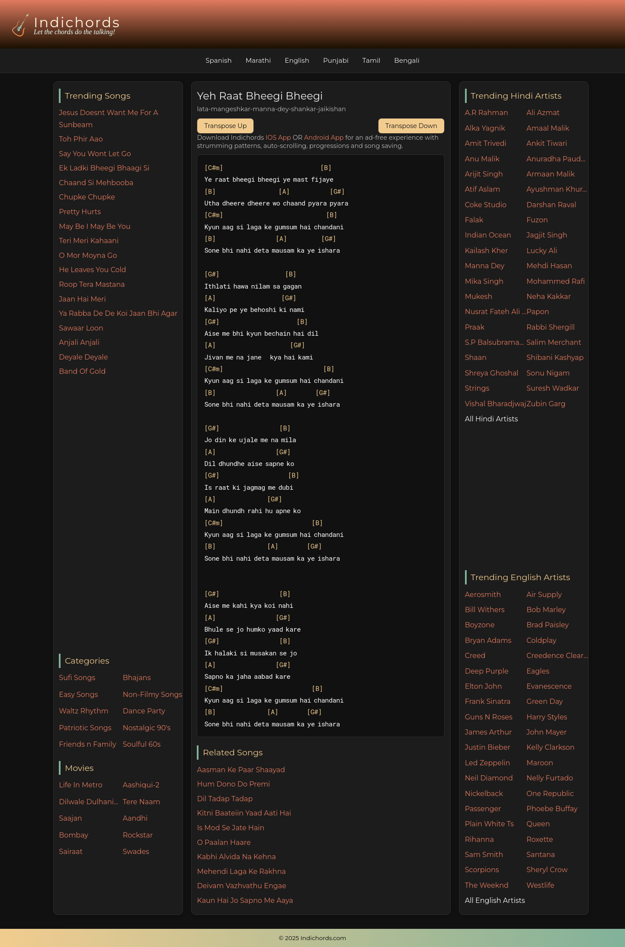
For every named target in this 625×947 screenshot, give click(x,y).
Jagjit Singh (546, 235)
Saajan (70, 818)
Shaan (476, 357)
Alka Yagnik (485, 128)
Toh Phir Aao (81, 139)
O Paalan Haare (223, 842)
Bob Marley (546, 610)
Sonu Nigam (548, 373)
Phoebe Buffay (551, 809)
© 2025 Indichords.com (312, 937)
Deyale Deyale (83, 357)
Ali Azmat (543, 113)
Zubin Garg (545, 404)
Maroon (539, 763)
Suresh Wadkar (552, 388)
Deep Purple (487, 671)
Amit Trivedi (485, 143)
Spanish (218, 60)
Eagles (537, 671)
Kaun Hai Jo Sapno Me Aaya (245, 900)
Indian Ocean (488, 235)
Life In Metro (80, 785)
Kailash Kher (486, 251)
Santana (540, 855)
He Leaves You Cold (92, 270)
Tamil (371, 60)
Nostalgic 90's (147, 728)
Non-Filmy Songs (153, 694)
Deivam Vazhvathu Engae (241, 886)
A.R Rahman (486, 113)
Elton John (483, 686)
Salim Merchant (553, 342)
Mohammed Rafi (555, 281)
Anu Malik (482, 159)
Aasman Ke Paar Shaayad (241, 770)
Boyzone (480, 625)
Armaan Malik (550, 174)
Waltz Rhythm (84, 711)
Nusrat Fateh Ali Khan (496, 312)
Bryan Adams (488, 640)
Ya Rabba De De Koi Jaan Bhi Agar (118, 313)
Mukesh (479, 296)
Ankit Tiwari (546, 143)
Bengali (406, 60)
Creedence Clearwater (557, 656)
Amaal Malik (547, 128)
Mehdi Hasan (549, 266)
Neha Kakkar (548, 296)
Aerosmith (483, 595)
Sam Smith (484, 855)
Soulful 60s (142, 744)
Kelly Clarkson (550, 747)
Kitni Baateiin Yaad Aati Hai (244, 813)
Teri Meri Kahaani (89, 241)
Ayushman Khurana (557, 189)
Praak (474, 327)
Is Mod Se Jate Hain (230, 828)
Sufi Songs (77, 678)
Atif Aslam (482, 189)
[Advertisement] (120, 515)
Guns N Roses (489, 717)
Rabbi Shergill (550, 327)
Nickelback (484, 794)
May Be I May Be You (94, 226)
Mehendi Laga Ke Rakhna (241, 871)
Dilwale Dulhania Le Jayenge (89, 802)
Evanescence (549, 686)
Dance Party (144, 711)
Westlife (540, 885)
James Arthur (488, 732)
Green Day (544, 701)
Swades (136, 851)
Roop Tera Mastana (92, 284)
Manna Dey (484, 266)
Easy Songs (78, 694)
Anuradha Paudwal (557, 159)
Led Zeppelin (487, 763)
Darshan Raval (551, 205)
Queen (538, 824)
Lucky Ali (541, 251)
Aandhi (135, 818)
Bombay (73, 835)
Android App (324, 137)
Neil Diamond (489, 778)
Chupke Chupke (87, 197)
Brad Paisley (547, 625)
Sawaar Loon (81, 328)
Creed (475, 656)
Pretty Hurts (80, 212)
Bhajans (137, 678)
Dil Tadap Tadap (225, 799)
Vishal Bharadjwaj (495, 404)
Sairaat (71, 851)
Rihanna (479, 839)
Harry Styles (546, 717)
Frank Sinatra (488, 701)
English (297, 60)
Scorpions (482, 870)
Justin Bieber (487, 747)
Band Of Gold (82, 371)
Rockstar (138, 835)
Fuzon (537, 220)
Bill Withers (485, 610)
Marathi (258, 60)
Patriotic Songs (85, 728)
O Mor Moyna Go (88, 255)
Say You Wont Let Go (95, 154)
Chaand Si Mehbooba (96, 183)
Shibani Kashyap (554, 357)
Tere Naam (141, 802)
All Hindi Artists (491, 419)
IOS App (278, 137)
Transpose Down (411, 126)
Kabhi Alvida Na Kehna (236, 857)
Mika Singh (484, 281)
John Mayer (546, 732)
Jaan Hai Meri (82, 299)
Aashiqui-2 (141, 785)
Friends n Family (87, 744)
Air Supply (544, 595)
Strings (477, 388)
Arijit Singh (484, 174)
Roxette (539, 839)
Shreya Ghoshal (492, 373)
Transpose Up (225, 126)
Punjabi (336, 60)
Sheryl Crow (546, 870)
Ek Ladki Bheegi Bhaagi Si (104, 168)
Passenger (483, 809)
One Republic (550, 794)
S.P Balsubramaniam (496, 342)
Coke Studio (485, 205)
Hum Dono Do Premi (233, 784)
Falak (474, 220)
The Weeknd (487, 885)
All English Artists (495, 900)
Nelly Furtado (549, 778)
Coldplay (541, 640)
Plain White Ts (489, 824)
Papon (537, 312)
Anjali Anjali (79, 342)
